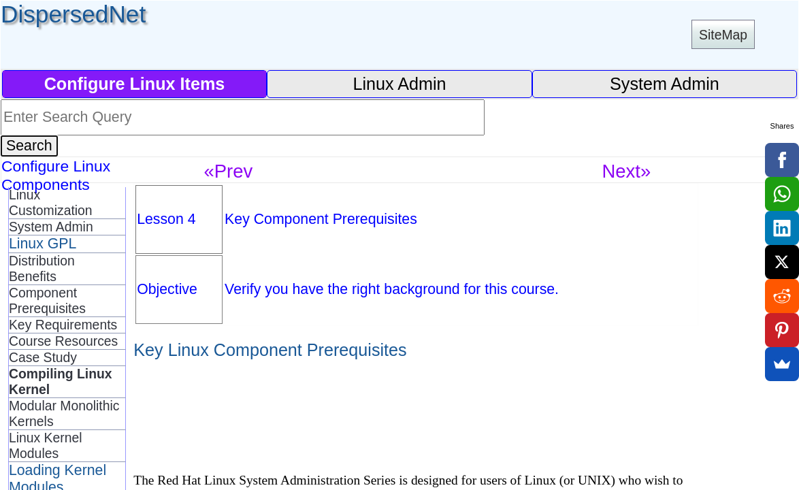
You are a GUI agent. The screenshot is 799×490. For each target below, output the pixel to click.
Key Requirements (63, 324)
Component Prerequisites (47, 300)
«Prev (227, 171)
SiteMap (723, 34)
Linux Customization (51, 202)
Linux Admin (399, 83)
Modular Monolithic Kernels (64, 413)
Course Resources (63, 340)
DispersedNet (73, 14)
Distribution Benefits (42, 268)
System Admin (664, 83)
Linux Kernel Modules (45, 445)
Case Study (43, 357)
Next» (626, 171)
